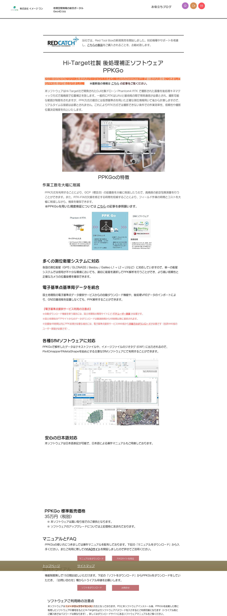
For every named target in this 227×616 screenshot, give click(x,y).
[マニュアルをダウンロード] (91, 559)
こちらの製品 (95, 45)
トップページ (51, 565)
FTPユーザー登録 (121, 314)
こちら (115, 83)
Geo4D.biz (60, 11)
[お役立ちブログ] (162, 6)
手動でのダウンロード (140, 324)
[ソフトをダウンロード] (91, 588)
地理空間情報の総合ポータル (69, 8)
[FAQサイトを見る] (125, 559)
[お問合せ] (125, 588)
